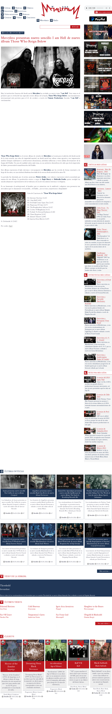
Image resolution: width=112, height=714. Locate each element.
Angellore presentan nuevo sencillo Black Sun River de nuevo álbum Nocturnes (42, 493)
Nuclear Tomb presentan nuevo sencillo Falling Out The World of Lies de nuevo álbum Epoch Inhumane (98, 494)
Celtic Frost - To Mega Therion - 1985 (103, 210)
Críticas (7, 8)
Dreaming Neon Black (33, 666)
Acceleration (56, 665)
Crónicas (7, 17)
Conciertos (31, 17)
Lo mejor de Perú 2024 (103, 413)
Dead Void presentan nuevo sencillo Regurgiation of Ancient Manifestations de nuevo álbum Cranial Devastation (98, 542)
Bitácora (26, 14)
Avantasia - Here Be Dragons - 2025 (104, 170)
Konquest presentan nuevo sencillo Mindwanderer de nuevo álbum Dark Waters (42, 541)
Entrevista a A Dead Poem (104, 281)
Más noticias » (104, 571)
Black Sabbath (101, 664)
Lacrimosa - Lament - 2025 (104, 190)
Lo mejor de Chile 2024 (103, 395)
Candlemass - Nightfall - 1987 (102, 254)
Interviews (22, 11)
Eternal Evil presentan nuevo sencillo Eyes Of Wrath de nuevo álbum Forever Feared (14, 541)
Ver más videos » (104, 623)
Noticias (18, 8)
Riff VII (78, 664)
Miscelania (44, 20)
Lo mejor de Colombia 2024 (102, 430)
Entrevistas (8, 11)
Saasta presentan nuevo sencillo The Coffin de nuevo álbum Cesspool (14, 493)
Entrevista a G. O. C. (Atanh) (103, 339)
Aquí (10, 226)
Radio (55, 20)
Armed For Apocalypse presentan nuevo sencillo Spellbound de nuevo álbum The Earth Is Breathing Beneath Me (70, 494)
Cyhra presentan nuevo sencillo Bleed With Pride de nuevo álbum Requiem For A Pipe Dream (70, 541)
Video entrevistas (11, 14)
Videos (19, 17)
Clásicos (30, 8)
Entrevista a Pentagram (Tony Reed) (103, 320)
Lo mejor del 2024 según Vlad (103, 378)
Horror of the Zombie (11, 666)
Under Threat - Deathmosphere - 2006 (103, 231)
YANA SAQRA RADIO (104, 12)
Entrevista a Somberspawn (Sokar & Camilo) (103, 357)
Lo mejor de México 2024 (101, 447)
